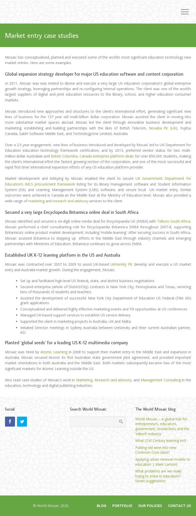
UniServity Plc (121, 264)
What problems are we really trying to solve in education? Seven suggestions (158, 476)
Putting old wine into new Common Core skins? (155, 450)
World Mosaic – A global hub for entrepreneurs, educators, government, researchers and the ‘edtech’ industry (162, 426)
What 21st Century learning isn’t (160, 440)
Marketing (84, 380)
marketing (36, 201)
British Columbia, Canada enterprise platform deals (93, 156)
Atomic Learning (53, 352)
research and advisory (70, 201)
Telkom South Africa (173, 221)
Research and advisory (113, 380)
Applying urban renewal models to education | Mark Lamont (162, 462)
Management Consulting (160, 380)
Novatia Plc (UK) (162, 128)
